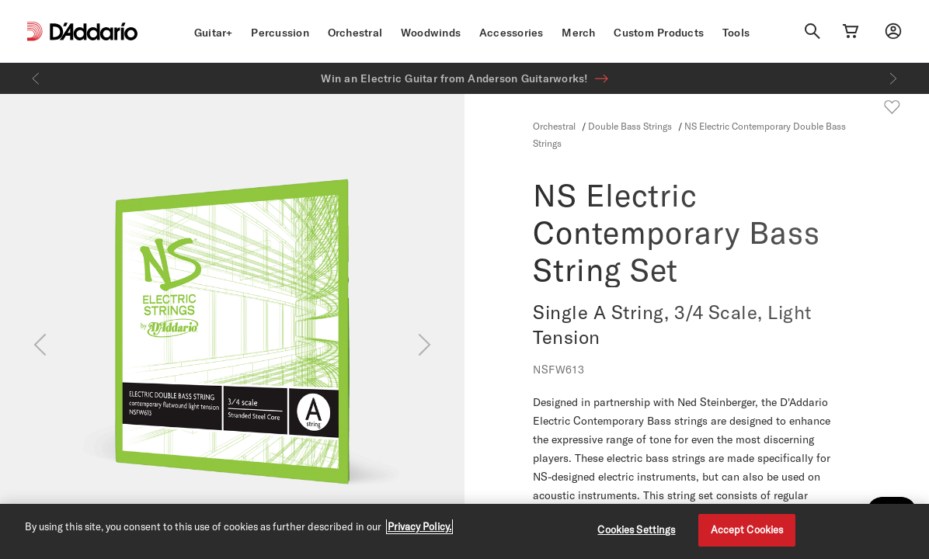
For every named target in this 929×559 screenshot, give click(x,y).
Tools (736, 33)
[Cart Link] (850, 31)
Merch (578, 33)
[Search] (812, 31)
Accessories (511, 33)
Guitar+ (213, 33)
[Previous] (36, 78)
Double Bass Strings (630, 125)
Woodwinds (431, 33)
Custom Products (659, 33)
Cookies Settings (636, 529)
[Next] (893, 78)
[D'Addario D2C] (93, 31)
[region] (464, 531)
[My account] (893, 31)
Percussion (280, 33)
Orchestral (355, 33)
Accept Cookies (747, 529)
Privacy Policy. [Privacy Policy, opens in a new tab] (419, 526)
